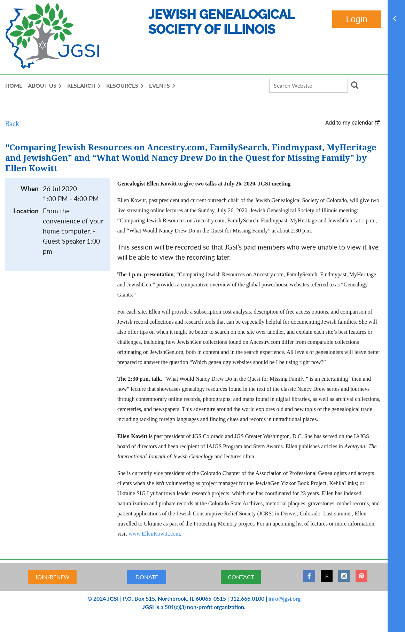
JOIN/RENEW (52, 577)
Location (26, 211)
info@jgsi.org (284, 598)
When (30, 188)
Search (354, 85)
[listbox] (353, 122)
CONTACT (241, 577)
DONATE (146, 577)
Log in (356, 19)
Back (12, 123)
